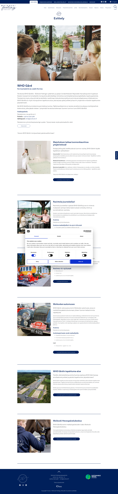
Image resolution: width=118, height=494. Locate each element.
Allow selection (59, 261)
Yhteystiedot (108, 8)
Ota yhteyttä (117, 155)
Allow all (80, 261)
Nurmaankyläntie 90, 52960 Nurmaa (30, 89)
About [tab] (81, 236)
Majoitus (96, 8)
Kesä (45, 8)
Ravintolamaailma (83, 8)
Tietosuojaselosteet (59, 482)
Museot (91, 8)
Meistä (101, 8)
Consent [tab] (36, 236)
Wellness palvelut (60, 2)
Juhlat (75, 8)
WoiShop (92, 2)
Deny (37, 261)
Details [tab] (59, 236)
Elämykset (58, 8)
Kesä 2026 (23, 126)
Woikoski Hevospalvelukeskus (78, 2)
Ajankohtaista (51, 8)
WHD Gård (34, 2)
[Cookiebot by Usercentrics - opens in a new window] (84, 231)
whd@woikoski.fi (31, 119)
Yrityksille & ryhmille (67, 8)
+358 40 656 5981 (29, 116)
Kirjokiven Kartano (46, 2)
